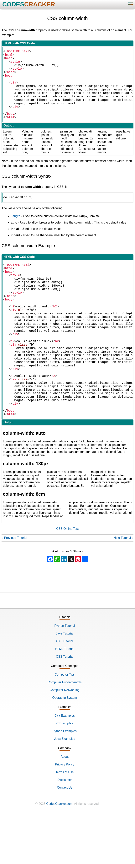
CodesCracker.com (59, 854)
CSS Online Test (67, 578)
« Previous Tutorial (14, 588)
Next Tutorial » (123, 588)
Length (15, 232)
